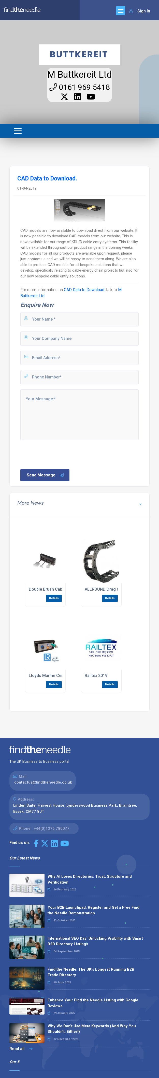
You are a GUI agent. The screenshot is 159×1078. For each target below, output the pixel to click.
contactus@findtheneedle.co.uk (43, 782)
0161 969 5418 (79, 87)
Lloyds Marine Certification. (54, 675)
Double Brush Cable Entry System (60, 589)
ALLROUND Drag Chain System (113, 589)
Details (54, 598)
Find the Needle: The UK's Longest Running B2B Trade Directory (91, 972)
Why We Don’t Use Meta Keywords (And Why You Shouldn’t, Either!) (92, 1029)
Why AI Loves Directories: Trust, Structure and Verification (90, 879)
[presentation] (58, 454)
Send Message (45, 475)
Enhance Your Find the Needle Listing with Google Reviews (93, 1003)
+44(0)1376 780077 (51, 828)
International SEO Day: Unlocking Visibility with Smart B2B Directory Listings (95, 941)
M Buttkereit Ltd (79, 74)
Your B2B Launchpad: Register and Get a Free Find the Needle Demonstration (93, 910)
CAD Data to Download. (84, 289)
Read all (21, 1048)
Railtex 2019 (96, 675)
